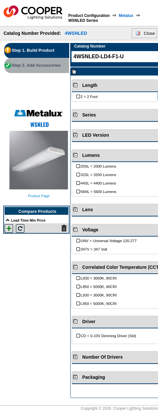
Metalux (126, 15)
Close (149, 33)
